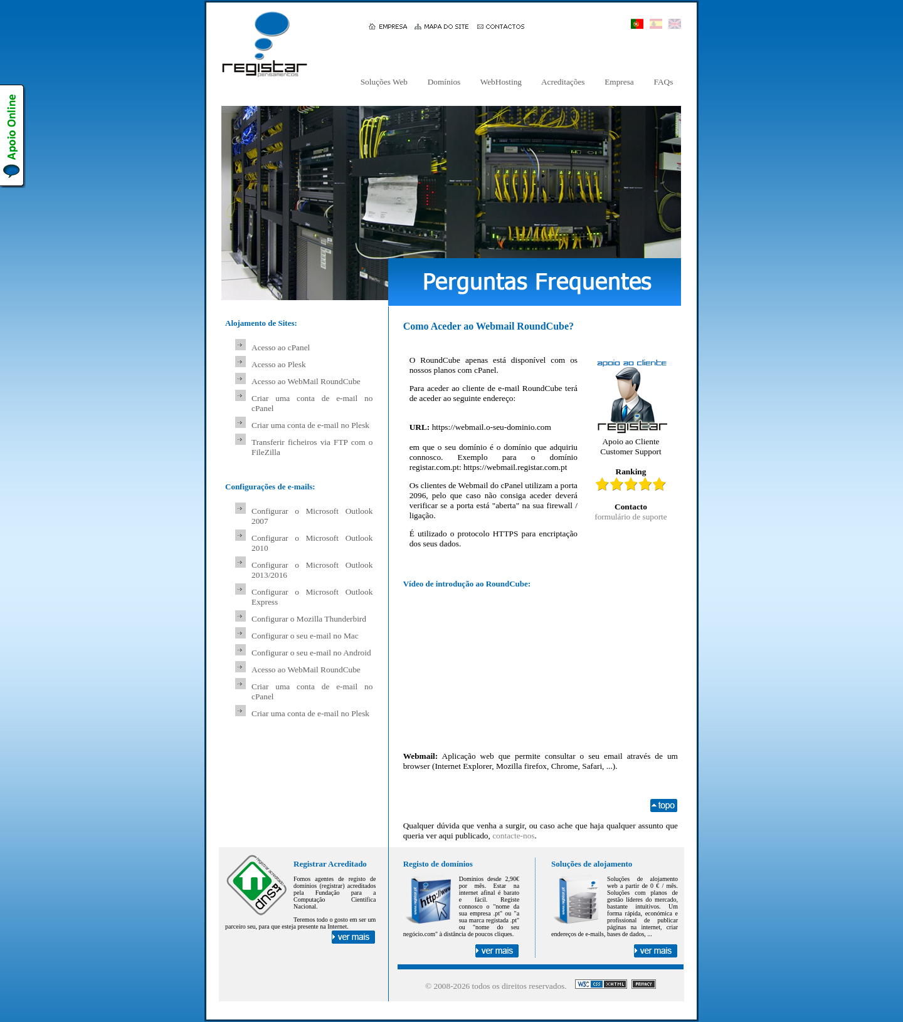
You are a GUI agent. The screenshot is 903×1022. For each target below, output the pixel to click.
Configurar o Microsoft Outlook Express (311, 597)
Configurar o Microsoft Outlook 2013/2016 (311, 570)
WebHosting (501, 81)
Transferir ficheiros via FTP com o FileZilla (311, 447)
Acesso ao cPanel (280, 347)
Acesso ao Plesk (278, 364)
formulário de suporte (630, 516)
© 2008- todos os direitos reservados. (496, 986)
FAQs (663, 81)
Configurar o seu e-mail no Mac (305, 635)
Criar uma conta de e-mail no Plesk (310, 425)
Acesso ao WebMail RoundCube (306, 381)
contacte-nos (513, 835)
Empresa (619, 81)
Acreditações (563, 81)
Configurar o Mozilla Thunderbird (308, 618)
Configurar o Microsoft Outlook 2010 (311, 543)
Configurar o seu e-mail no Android (311, 652)
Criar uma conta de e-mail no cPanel (311, 403)
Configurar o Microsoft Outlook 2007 (311, 516)
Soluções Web (383, 81)
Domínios (443, 81)
